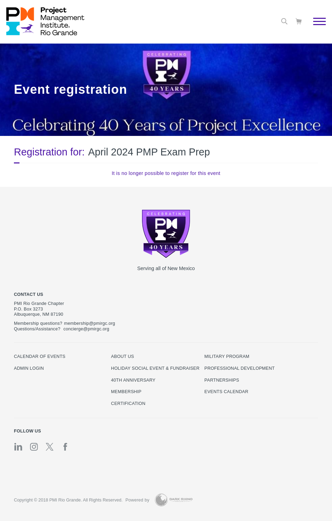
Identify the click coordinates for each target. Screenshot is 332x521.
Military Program (226, 356)
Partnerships (221, 380)
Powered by (137, 500)
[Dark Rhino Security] (173, 500)
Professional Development (239, 368)
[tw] (49, 447)
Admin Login (29, 368)
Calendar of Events (39, 356)
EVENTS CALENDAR (226, 391)
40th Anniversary (133, 380)
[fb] (65, 447)
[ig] (34, 447)
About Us (122, 356)
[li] (18, 447)
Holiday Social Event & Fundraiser (155, 368)
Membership (126, 391)
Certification (128, 403)
